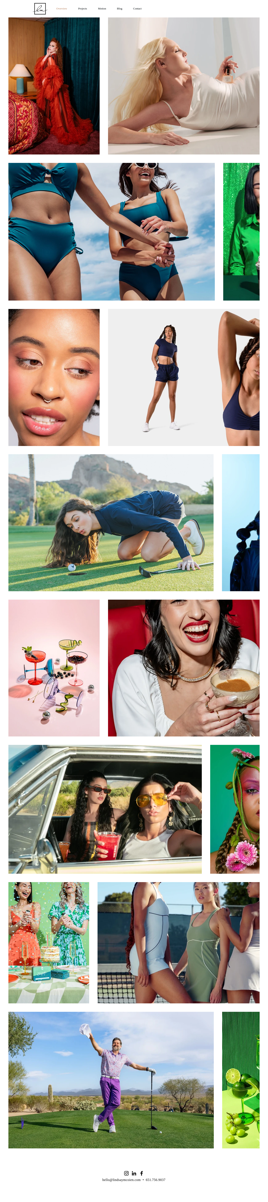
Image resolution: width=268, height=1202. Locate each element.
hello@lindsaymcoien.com (121, 1180)
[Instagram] (126, 1173)
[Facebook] (142, 1173)
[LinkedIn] (134, 1173)
